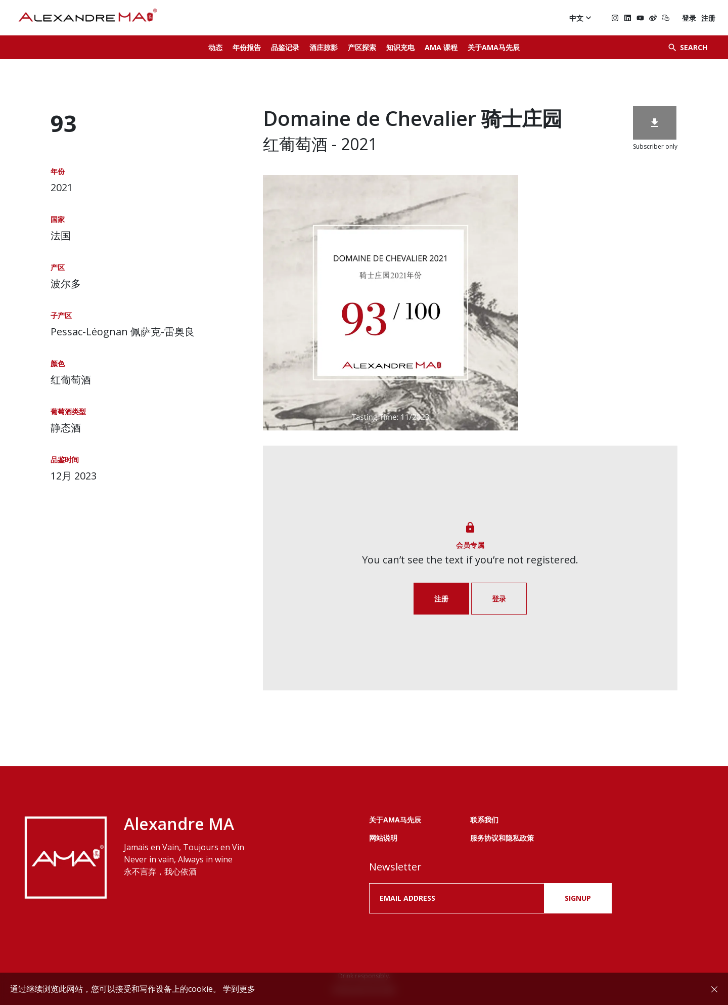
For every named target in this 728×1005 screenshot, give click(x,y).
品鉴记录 (285, 47)
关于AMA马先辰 (494, 47)
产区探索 (362, 47)
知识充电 (400, 47)
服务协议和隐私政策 (502, 838)
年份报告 (247, 47)
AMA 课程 (441, 47)
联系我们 (484, 819)
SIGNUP (578, 898)
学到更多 (239, 988)
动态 (215, 47)
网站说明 (383, 838)
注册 (708, 18)
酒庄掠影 (323, 47)
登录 (689, 18)
